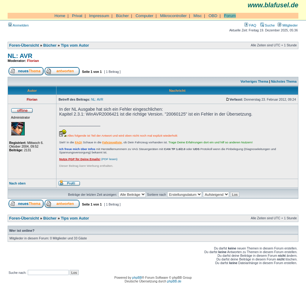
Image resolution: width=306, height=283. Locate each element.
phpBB (137, 277)
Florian (33, 61)
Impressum (99, 15)
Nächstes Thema (284, 81)
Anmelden (18, 25)
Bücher (122, 15)
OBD (212, 15)
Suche (267, 25)
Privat (77, 15)
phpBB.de (174, 281)
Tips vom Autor (75, 45)
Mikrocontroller (173, 15)
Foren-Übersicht (24, 45)
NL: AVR (20, 55)
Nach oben (17, 183)
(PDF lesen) (88, 159)
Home (59, 15)
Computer (144, 15)
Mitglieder (288, 25)
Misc (197, 15)
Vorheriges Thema (254, 81)
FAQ (250, 25)
